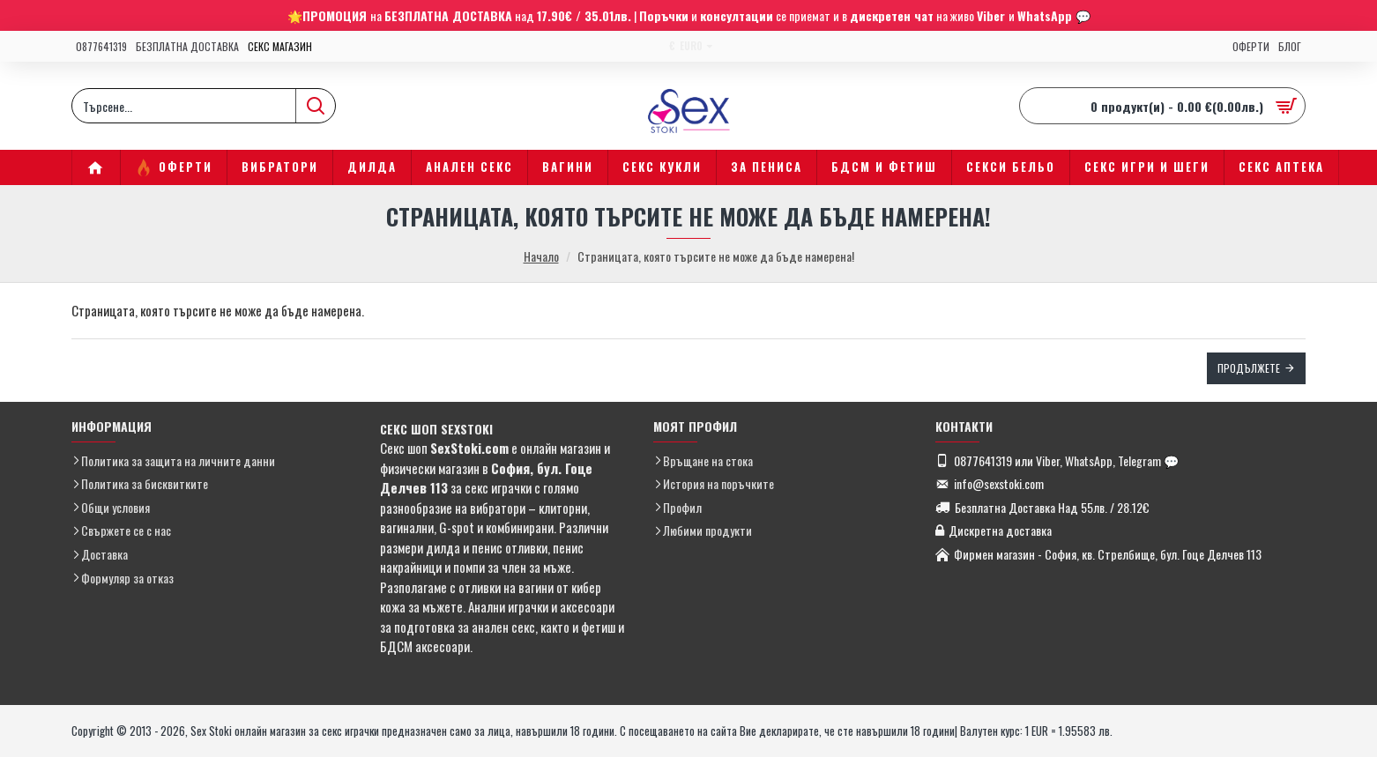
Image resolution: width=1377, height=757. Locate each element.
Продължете (1248, 367)
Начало (541, 256)
